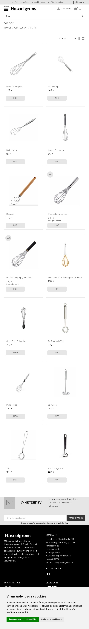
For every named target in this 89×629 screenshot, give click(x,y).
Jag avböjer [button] (31, 619)
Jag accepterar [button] (15, 619)
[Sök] (82, 16)
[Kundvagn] (77, 8)
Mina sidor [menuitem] (66, 9)
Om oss (7, 586)
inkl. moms (79, 2)
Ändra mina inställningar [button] (51, 619)
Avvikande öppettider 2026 (58, 556)
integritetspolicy (62, 523)
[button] (6, 10)
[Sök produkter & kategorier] (41, 16)
